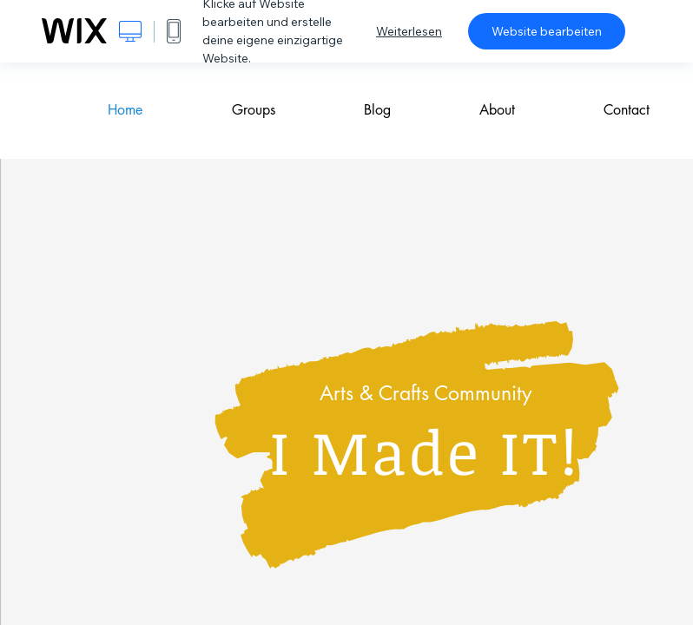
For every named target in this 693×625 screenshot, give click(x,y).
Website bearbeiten (547, 31)
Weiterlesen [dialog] (409, 31)
